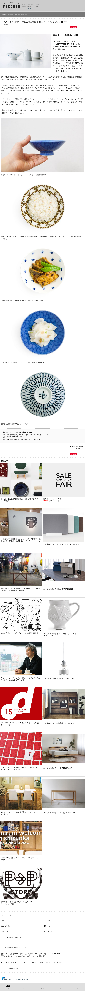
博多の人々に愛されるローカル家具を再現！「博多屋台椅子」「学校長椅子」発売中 (20, 589)
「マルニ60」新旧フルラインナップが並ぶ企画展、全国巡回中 (20, 859)
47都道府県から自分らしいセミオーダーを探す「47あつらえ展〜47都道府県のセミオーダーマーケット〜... (21, 540)
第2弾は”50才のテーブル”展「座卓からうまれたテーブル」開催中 (21, 813)
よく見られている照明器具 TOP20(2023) (58, 678)
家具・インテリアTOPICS (28, 954)
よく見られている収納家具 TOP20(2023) (58, 723)
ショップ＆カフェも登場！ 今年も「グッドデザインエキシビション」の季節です (21, 768)
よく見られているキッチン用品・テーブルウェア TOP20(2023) (61, 635)
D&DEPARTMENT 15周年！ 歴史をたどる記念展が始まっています (20, 724)
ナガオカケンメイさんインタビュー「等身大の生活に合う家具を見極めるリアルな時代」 (20, 679)
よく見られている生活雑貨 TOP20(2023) (58, 589)
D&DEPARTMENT (54, 954)
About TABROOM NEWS (9, 962)
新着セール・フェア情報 (52, 499)
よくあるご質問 (43, 962)
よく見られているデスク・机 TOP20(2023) (59, 813)
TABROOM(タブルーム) (14, 937)
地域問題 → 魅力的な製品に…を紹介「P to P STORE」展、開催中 (17, 903)
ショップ (8, 931)
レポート (50, 926)
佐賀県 (8, 77)
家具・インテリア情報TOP (9, 954)
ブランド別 (42, 954)
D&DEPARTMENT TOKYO (64, 44)
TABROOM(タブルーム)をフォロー (14, 947)
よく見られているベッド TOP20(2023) (57, 768)
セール (50, 931)
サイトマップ (23, 962)
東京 (73, 41)
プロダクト (8, 926)
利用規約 (33, 962)
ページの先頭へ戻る (11, 968)
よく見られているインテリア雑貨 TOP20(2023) (61, 544)
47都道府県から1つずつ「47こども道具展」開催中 (19, 633)
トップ (7, 920)
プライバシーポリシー (58, 962)
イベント (50, 920)
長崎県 (21, 77)
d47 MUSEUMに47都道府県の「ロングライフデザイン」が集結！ (20, 500)
